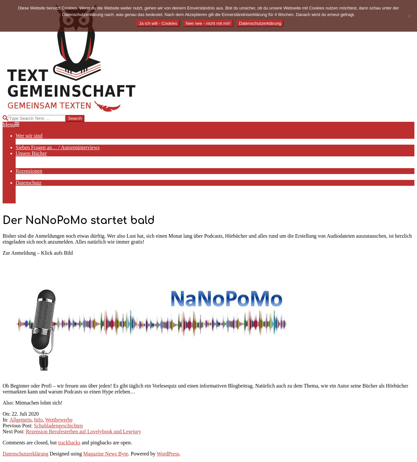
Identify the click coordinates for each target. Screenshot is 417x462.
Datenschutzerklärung (25, 453)
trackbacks (69, 442)
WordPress (168, 453)
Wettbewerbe (59, 419)
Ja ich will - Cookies (158, 23)
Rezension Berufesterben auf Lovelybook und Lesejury (83, 431)
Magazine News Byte (105, 453)
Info (38, 419)
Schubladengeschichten (58, 425)
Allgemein (20, 419)
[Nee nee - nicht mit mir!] (409, 16)
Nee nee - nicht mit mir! (208, 23)
